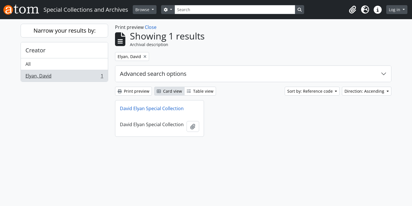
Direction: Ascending (364, 91)
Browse (142, 9)
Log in (395, 9)
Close (151, 27)
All (28, 64)
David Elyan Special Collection (152, 108)
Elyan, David (64, 77)
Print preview (133, 91)
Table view (200, 91)
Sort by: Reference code (310, 91)
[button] (352, 9)
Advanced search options (153, 74)
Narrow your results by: (64, 30)
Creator (35, 50)
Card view (169, 91)
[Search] (235, 9)
